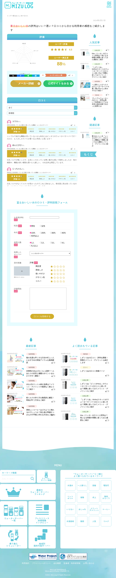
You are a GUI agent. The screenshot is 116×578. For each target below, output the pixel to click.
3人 (52, 243)
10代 (32, 233)
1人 (32, 243)
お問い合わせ (88, 563)
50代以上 (34, 236)
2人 (42, 243)
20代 (42, 233)
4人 (62, 243)
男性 (32, 226)
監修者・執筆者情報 (72, 563)
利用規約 (25, 563)
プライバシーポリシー (41, 563)
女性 (42, 226)
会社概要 (57, 563)
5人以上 (34, 246)
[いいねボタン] (71, 75)
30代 (53, 233)
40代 (63, 233)
